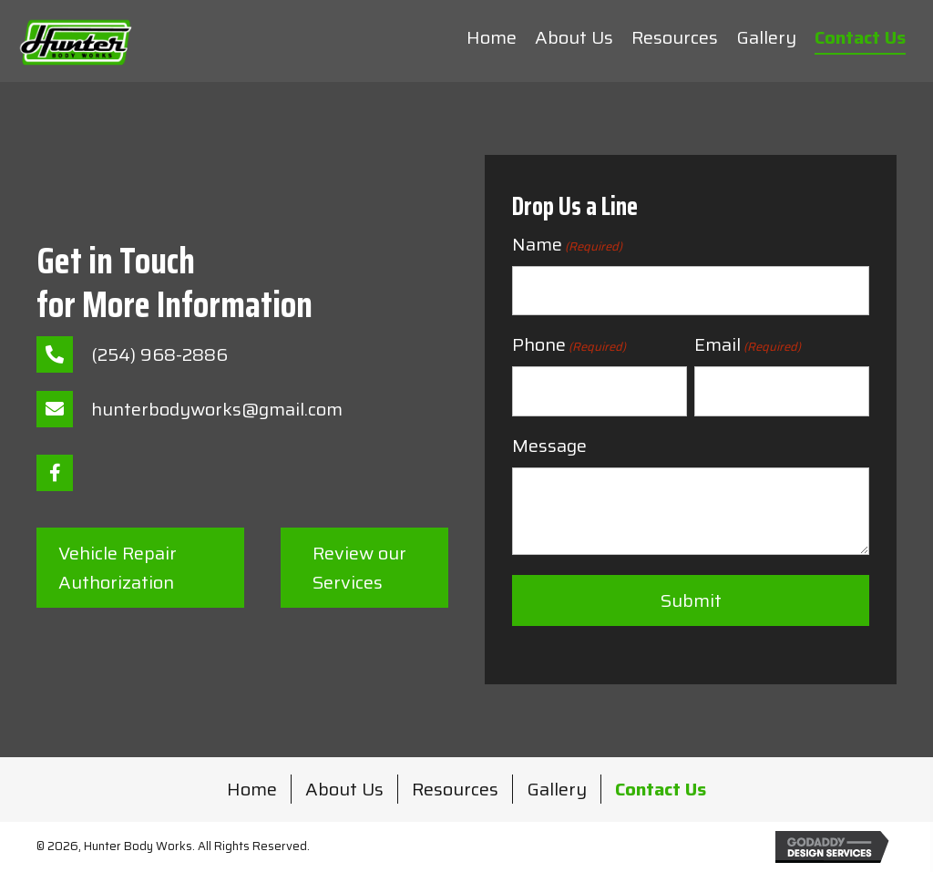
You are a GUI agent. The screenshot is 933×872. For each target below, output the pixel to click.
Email (747, 344)
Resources (455, 789)
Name (567, 244)
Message (549, 445)
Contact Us (660, 789)
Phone (569, 344)
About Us (344, 789)
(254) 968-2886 (159, 354)
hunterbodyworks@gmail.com (217, 409)
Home (252, 789)
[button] (54, 473)
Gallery (557, 789)
